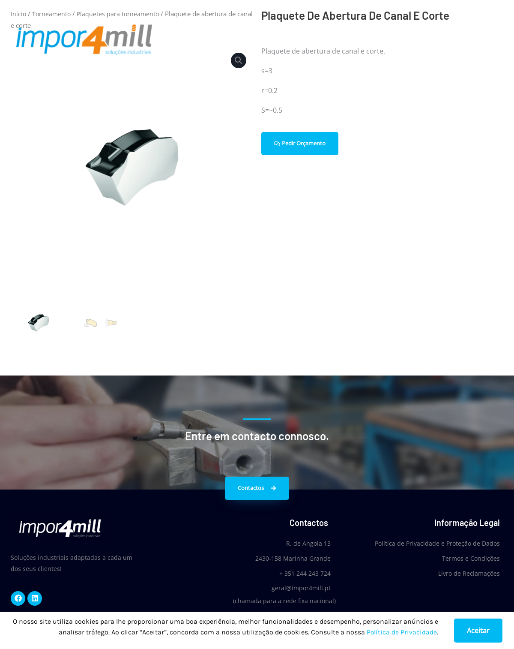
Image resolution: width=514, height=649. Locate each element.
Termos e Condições (471, 558)
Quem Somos (350, 39)
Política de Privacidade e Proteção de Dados (437, 543)
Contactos (486, 39)
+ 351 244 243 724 (301, 572)
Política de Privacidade (401, 632)
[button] (238, 61)
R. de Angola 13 (305, 543)
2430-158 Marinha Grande (289, 558)
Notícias (443, 39)
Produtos (400, 39)
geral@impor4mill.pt (297, 587)
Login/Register (446, 9)
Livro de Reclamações (469, 572)
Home (304, 39)
